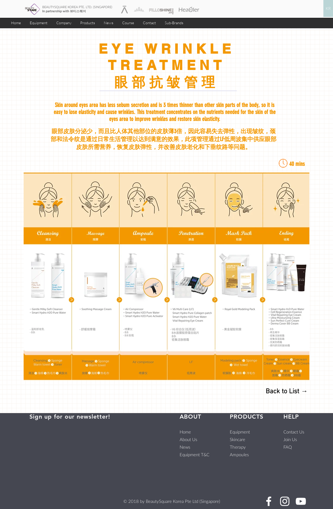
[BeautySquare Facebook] (268, 501)
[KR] (328, 8)
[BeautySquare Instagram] (284, 501)
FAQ (287, 447)
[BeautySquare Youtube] (301, 501)
